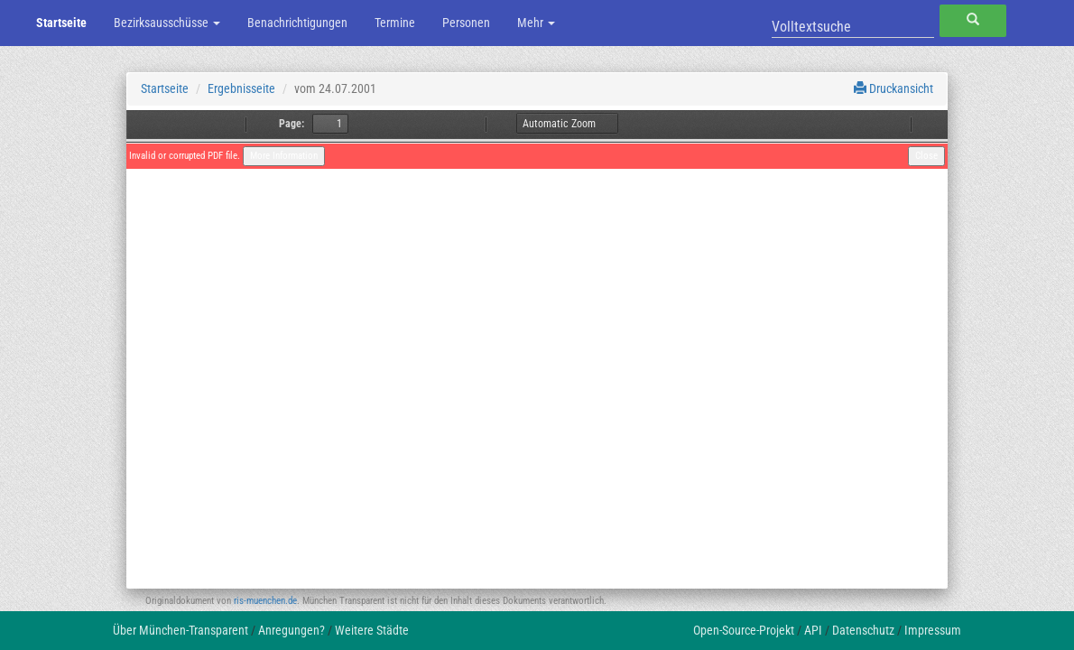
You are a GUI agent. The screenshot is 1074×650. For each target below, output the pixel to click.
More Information (284, 156)
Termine (395, 22)
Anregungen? (291, 630)
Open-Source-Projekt (743, 630)
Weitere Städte (372, 630)
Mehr (536, 22)
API (813, 630)
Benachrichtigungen (297, 22)
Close (926, 156)
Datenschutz (863, 630)
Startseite (61, 22)
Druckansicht (893, 88)
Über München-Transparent (180, 630)
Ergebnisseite (241, 88)
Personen (466, 22)
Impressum (932, 630)
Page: (291, 123)
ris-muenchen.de (265, 601)
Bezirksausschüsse (167, 22)
